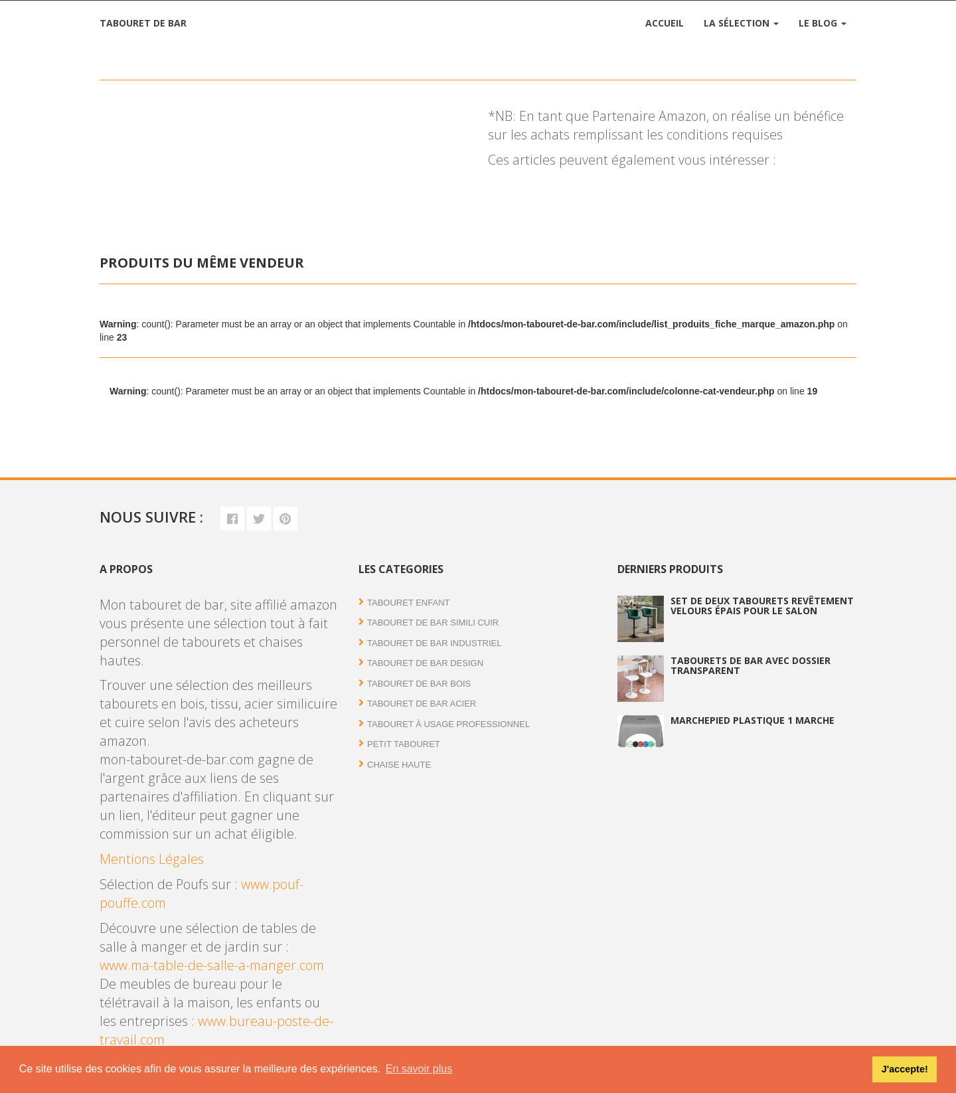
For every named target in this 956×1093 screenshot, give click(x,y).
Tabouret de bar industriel (434, 643)
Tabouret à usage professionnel (448, 724)
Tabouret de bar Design (425, 663)
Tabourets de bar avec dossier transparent (751, 665)
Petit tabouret (403, 744)
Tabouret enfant (408, 603)
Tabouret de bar (143, 23)
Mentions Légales (152, 859)
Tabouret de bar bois (419, 684)
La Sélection (741, 23)
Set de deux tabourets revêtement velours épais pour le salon (762, 605)
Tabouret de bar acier (421, 704)
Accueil (664, 23)
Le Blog (822, 23)
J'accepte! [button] (905, 1069)
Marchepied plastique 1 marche (753, 720)
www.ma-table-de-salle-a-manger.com (212, 965)
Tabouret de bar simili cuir (433, 623)
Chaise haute (399, 765)
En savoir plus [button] (419, 1068)
